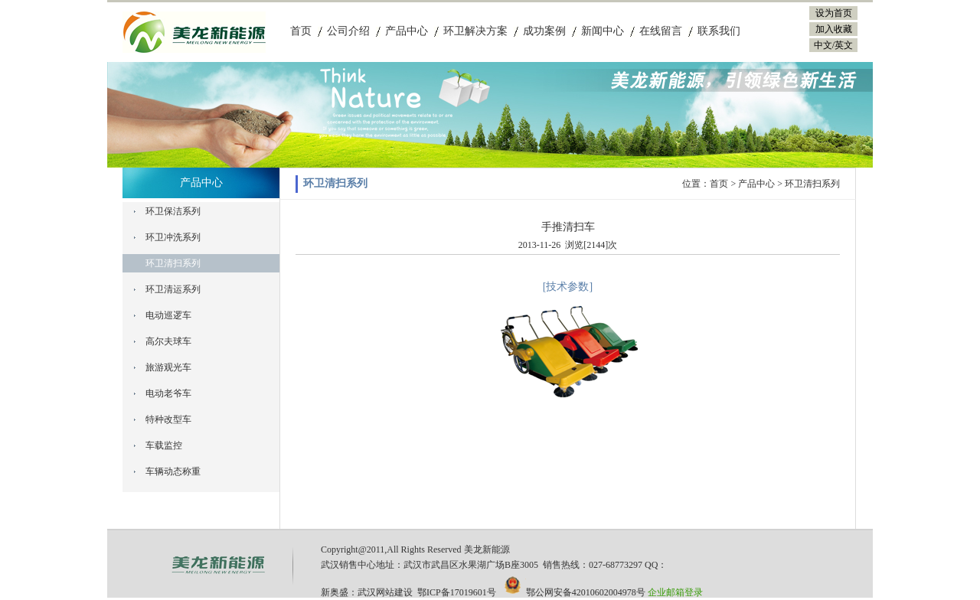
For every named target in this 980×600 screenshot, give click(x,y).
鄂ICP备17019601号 (456, 592)
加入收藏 (833, 29)
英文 (844, 45)
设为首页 (833, 13)
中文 (823, 45)
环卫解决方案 (475, 31)
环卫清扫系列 (173, 263)
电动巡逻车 (168, 315)
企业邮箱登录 (675, 592)
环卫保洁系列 (173, 211)
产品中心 (406, 31)
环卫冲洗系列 (173, 237)
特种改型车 (168, 419)
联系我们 (718, 31)
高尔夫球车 (168, 341)
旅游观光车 (168, 367)
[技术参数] (568, 286)
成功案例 (544, 31)
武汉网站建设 (385, 592)
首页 (301, 31)
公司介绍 (348, 31)
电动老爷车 (168, 393)
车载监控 (163, 445)
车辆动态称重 (173, 471)
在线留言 (660, 31)
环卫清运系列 (173, 289)
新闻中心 (602, 31)
